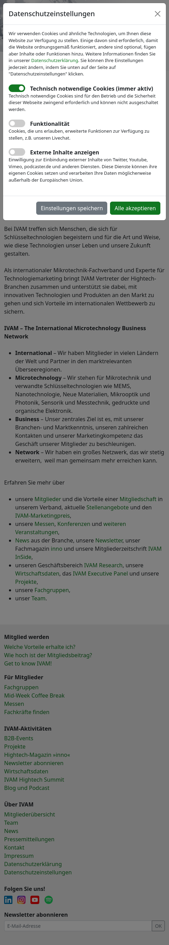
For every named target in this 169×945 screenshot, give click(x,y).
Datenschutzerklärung (54, 60)
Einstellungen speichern (72, 208)
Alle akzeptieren (135, 208)
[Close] (157, 13)
